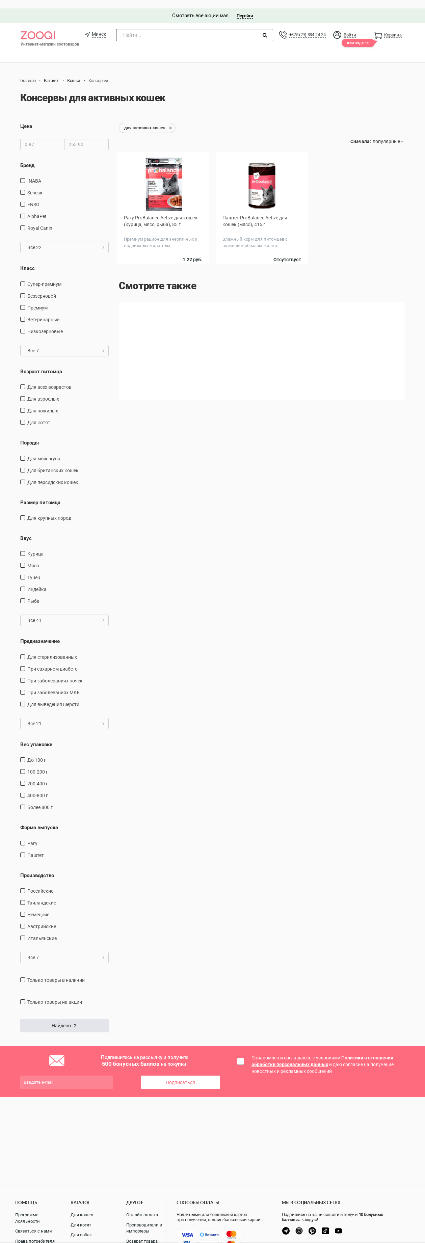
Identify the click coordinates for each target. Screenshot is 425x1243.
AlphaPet (37, 208)
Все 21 (66, 715)
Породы (29, 434)
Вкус (26, 530)
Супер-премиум (44, 275)
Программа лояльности (27, 1218)
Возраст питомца (41, 363)
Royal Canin (39, 219)
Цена (26, 118)
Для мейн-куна (43, 450)
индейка (37, 581)
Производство (37, 867)
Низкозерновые (45, 323)
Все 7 (66, 342)
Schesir (35, 184)
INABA (34, 172)
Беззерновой (41, 287)
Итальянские (42, 930)
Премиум (37, 299)
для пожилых (42, 402)
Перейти (245, 7)
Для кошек (82, 1214)
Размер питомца (40, 494)
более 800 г (40, 799)
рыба (33, 593)
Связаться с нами (33, 1231)
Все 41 (66, 612)
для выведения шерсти (53, 696)
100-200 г (37, 763)
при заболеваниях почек (55, 672)
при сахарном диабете (52, 660)
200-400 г (37, 775)
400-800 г (37, 787)
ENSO (33, 196)
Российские (40, 882)
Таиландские (41, 894)
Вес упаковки (36, 736)
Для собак (81, 1234)
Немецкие (38, 906)
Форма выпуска (39, 819)
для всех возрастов (49, 378)
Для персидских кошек (52, 474)
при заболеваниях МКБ (53, 684)
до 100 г (36, 751)
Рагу (32, 835)
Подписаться (180, 1074)
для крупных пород (49, 509)
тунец (33, 569)
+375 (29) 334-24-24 (307, 26)
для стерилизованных (52, 648)
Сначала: (360, 133)
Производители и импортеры (144, 1228)
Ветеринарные (43, 311)
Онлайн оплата (142, 1214)
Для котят (38, 414)
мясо (33, 557)
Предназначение (40, 633)
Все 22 (66, 239)
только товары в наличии (56, 971)
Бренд (27, 157)
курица (35, 545)
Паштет (35, 846)
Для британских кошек (53, 462)
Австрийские (41, 918)
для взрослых (43, 390)
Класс (27, 260)
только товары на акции (54, 993)
